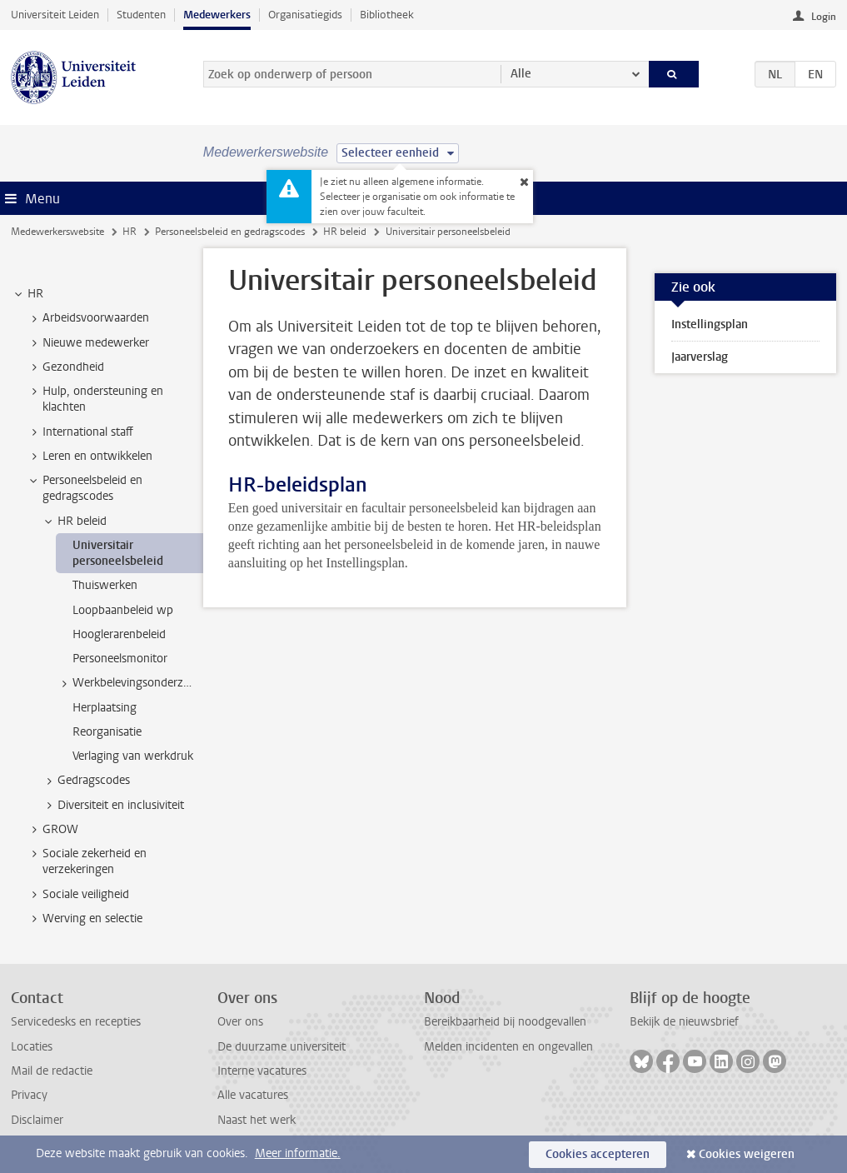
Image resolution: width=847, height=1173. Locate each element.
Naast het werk (256, 1120)
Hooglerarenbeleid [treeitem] (119, 634)
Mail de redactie (51, 1071)
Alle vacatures (252, 1095)
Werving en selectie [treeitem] (84, 919)
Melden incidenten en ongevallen (508, 1047)
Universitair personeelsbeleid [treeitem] (117, 553)
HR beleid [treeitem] (74, 521)
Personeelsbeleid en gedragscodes (230, 231)
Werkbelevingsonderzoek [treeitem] (129, 683)
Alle (521, 74)
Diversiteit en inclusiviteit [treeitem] (113, 805)
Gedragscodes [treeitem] (86, 780)
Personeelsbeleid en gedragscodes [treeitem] (84, 488)
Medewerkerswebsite (57, 231)
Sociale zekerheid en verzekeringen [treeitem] (87, 861)
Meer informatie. (298, 1153)
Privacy (29, 1095)
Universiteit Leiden (55, 14)
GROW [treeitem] (52, 829)
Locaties (31, 1047)
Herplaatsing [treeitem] (104, 708)
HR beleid (344, 231)
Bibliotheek (387, 14)
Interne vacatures (261, 1071)
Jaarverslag (699, 357)
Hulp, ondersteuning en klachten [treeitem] (95, 399)
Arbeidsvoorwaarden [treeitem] (88, 318)
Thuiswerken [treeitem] (104, 585)
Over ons (240, 1022)
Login (823, 16)
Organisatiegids (305, 14)
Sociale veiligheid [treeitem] (78, 894)
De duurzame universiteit (281, 1047)
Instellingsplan (709, 324)
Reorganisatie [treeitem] (107, 732)
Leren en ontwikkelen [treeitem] (89, 456)
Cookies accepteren (598, 1154)
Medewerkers (217, 14)
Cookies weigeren (747, 1154)
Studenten (141, 14)
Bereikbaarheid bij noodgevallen (505, 1022)
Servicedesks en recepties (76, 1022)
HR (129, 231)
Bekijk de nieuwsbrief (684, 1022)
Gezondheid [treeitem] (65, 367)
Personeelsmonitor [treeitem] (119, 658)
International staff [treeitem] (80, 432)
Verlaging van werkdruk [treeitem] (132, 756)
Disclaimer (37, 1120)
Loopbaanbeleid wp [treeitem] (122, 610)
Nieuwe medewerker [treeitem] (88, 343)
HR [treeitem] (27, 294)
